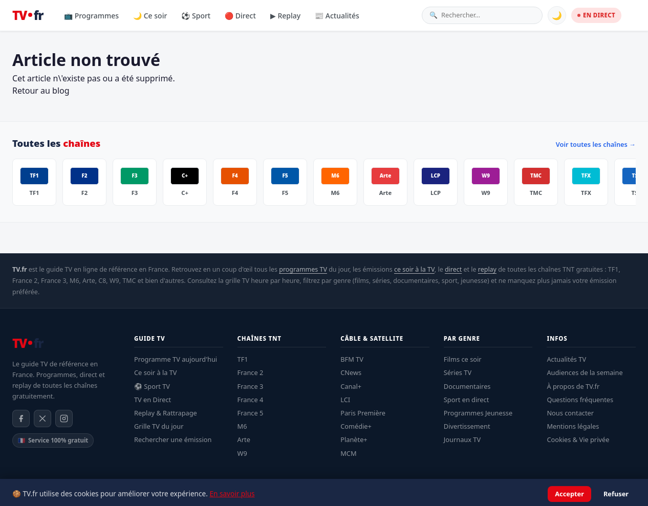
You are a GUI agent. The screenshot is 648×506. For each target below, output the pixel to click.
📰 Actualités (337, 15)
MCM (348, 453)
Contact (625, 493)
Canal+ (350, 386)
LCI (345, 399)
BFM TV (351, 359)
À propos (591, 493)
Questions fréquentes (580, 399)
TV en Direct (152, 399)
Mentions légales (573, 426)
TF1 (242, 359)
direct (453, 269)
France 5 (250, 412)
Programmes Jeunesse (478, 412)
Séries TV (457, 372)
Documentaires (467, 386)
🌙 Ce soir (150, 15)
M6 (242, 426)
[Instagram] (64, 418)
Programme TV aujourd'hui (175, 359)
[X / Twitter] (42, 418)
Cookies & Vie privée (578, 439)
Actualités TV (566, 359)
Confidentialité (549, 493)
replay (487, 269)
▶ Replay (285, 15)
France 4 (250, 399)
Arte (243, 439)
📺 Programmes (91, 15)
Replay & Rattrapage (165, 412)
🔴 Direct (240, 15)
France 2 (250, 372)
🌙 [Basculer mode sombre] (557, 15)
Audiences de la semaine (584, 372)
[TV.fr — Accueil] (27, 15)
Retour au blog (41, 90)
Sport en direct (466, 399)
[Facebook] (21, 418)
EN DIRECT (596, 15)
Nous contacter (570, 412)
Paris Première (362, 412)
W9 (242, 453)
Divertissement (467, 426)
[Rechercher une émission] (488, 15)
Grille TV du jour (159, 426)
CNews (350, 372)
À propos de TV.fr (573, 386)
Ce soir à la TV (155, 372)
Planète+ (354, 439)
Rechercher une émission (172, 439)
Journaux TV (462, 439)
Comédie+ (356, 426)
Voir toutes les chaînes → (596, 144)
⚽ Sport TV (152, 386)
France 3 (250, 386)
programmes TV (303, 269)
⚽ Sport (195, 15)
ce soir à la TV (414, 269)
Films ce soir (463, 359)
